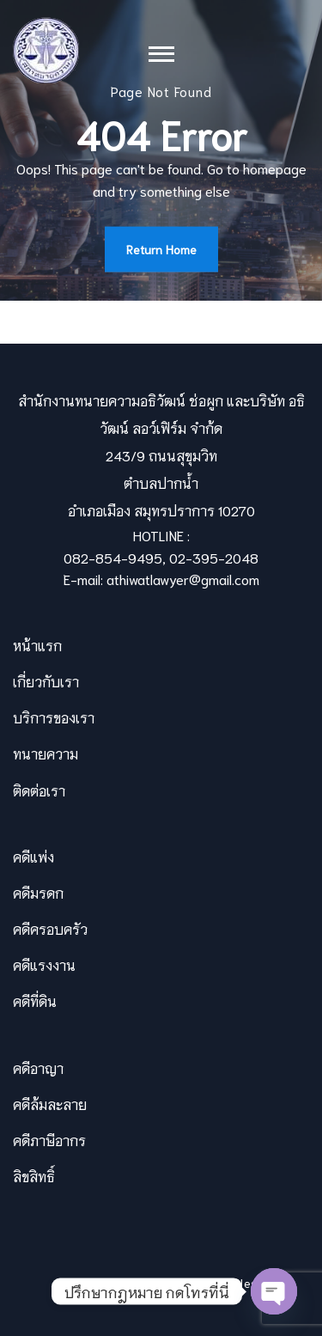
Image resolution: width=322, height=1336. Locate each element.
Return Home (161, 249)
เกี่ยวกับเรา (46, 681)
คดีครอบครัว (50, 928)
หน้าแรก (37, 645)
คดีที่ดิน (35, 1000)
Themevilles (222, 1282)
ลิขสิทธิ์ (34, 1176)
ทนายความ (45, 753)
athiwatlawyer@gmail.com (182, 579)
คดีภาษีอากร (49, 1140)
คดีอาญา (38, 1067)
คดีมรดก (38, 892)
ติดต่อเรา (39, 790)
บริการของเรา (53, 717)
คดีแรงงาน (44, 964)
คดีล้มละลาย (50, 1104)
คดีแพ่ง (33, 856)
